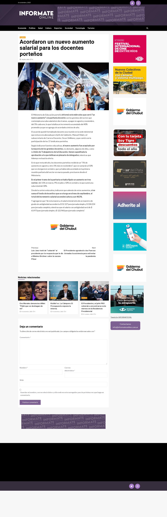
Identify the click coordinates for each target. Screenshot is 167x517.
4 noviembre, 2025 (26, 311)
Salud (40, 28)
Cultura (48, 28)
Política (32, 28)
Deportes (58, 28)
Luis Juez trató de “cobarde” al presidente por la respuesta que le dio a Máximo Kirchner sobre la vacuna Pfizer (47, 253)
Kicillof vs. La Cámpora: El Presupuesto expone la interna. (62, 306)
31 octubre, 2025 (88, 314)
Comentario (25, 337)
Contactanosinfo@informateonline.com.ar (125, 325)
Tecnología (80, 28)
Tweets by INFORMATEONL (121, 317)
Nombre (24, 368)
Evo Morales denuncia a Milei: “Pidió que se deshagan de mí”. (32, 306)
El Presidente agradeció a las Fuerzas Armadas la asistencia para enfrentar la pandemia (79, 251)
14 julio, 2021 (26, 59)
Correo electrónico (70, 369)
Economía (22, 28)
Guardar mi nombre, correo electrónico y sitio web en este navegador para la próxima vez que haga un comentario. (62, 393)
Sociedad (69, 28)
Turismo (91, 28)
